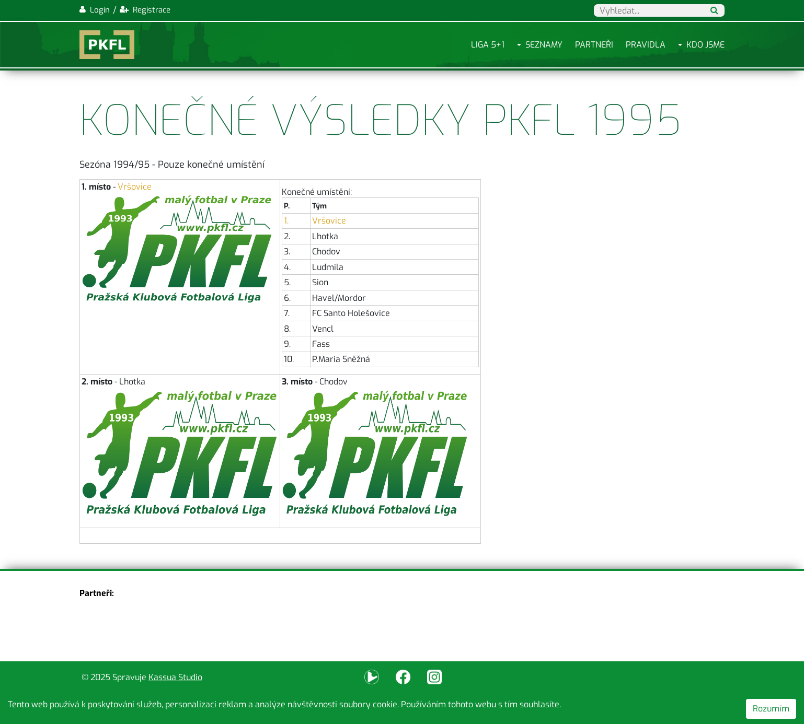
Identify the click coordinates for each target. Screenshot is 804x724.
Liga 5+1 (487, 44)
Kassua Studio (175, 677)
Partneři (594, 44)
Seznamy (543, 44)
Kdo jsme (705, 44)
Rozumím (771, 708)
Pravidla (645, 44)
